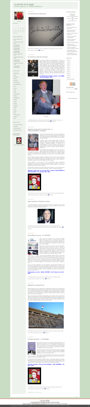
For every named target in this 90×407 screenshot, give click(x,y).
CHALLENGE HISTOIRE (18, 144)
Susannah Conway (17, 130)
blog (66, 403)
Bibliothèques (16, 73)
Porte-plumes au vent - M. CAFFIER (39, 235)
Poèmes (15, 99)
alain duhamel (36, 388)
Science (15, 103)
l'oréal (38, 121)
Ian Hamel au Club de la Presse (38, 57)
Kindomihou (69, 44)
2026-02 (68, 65)
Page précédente (31, 392)
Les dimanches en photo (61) (37, 13)
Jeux (15, 86)
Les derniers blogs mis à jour (35, 402)
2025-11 (68, 71)
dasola (68, 42)
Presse (15, 101)
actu (34, 50)
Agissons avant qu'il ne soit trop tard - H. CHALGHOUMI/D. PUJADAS (40, 130)
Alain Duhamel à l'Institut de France (39, 201)
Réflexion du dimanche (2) (36, 285)
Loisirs (15, 92)
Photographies (16, 97)
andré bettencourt (33, 121)
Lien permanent (45, 48)
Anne (68, 30)
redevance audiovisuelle (34, 332)
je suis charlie (60, 48)
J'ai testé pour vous (17, 84)
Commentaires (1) (49, 193)
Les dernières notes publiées (45, 402)
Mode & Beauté (17, 94)
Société (15, 107)
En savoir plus (67, 405)
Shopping (15, 105)
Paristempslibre (70, 50)
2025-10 (68, 73)
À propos (19, 21)
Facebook (41, 50)
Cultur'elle (16, 126)
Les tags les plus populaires (54, 402)
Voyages (15, 116)
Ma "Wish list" (72, 15)
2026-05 (68, 60)
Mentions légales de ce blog (36, 403)
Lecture (15, 88)
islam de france (33, 194)
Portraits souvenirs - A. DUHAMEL (38, 339)
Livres (15, 90)
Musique (15, 95)
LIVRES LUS (72, 14)
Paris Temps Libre (17, 128)
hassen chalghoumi (58, 193)
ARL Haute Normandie (18, 124)
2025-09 (68, 75)
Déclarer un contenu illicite (27, 403)
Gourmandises (16, 82)
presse (29, 50)
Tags (15, 112)
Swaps (15, 111)
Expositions (16, 80)
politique (40, 194)
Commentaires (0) (51, 120)
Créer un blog (42, 400)
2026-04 (68, 62)
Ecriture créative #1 (70, 40)
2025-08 (68, 77)
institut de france (38, 227)
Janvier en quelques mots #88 (72, 48)
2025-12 (68, 69)
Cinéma (15, 78)
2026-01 (68, 67)
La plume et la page (24, 4)
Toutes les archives (70, 79)
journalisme (30, 227)
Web (15, 118)
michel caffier (37, 278)
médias (32, 50)
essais (60, 120)
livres (58, 120)
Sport (15, 109)
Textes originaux (17, 114)
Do (67, 27)
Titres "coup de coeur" (72, 20)
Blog (15, 75)
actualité (36, 50)
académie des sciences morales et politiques (49, 227)
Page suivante (38, 392)
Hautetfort (48, 400)
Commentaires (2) (52, 48)
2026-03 (68, 64)
